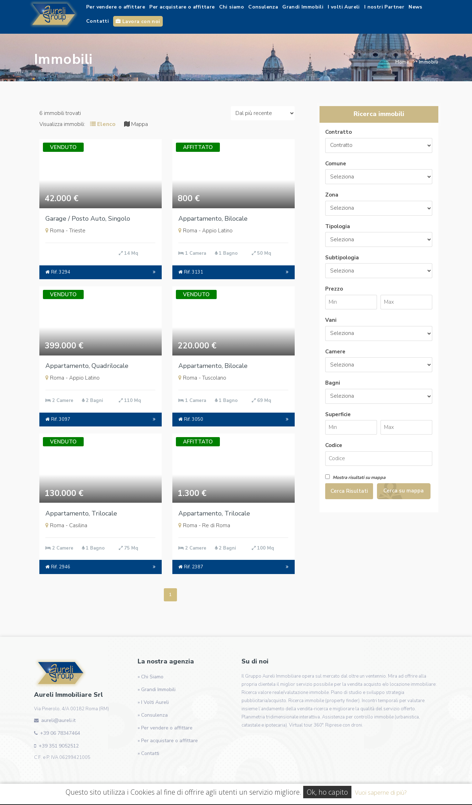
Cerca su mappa (403, 490)
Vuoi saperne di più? (380, 792)
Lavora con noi (138, 21)
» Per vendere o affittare (165, 727)
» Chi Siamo (150, 676)
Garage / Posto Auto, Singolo (87, 218)
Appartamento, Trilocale (81, 513)
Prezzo (334, 288)
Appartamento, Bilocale (213, 218)
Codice (333, 445)
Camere (335, 351)
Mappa (136, 124)
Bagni (332, 382)
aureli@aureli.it (58, 720)
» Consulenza (153, 715)
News (415, 7)
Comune (335, 163)
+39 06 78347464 (60, 733)
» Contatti (148, 753)
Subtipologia (342, 257)
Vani (331, 320)
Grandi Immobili (302, 7)
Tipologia (337, 226)
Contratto (338, 132)
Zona (331, 194)
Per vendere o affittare (115, 7)
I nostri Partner (384, 7)
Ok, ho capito (327, 792)
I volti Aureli (344, 7)
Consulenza (263, 7)
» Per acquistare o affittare (168, 740)
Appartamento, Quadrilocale (86, 366)
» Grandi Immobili (157, 689)
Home (402, 62)
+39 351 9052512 (59, 746)
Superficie (338, 414)
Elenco (103, 124)
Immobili (428, 62)
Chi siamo (231, 7)
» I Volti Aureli (153, 702)
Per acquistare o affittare (182, 7)
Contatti (97, 21)
